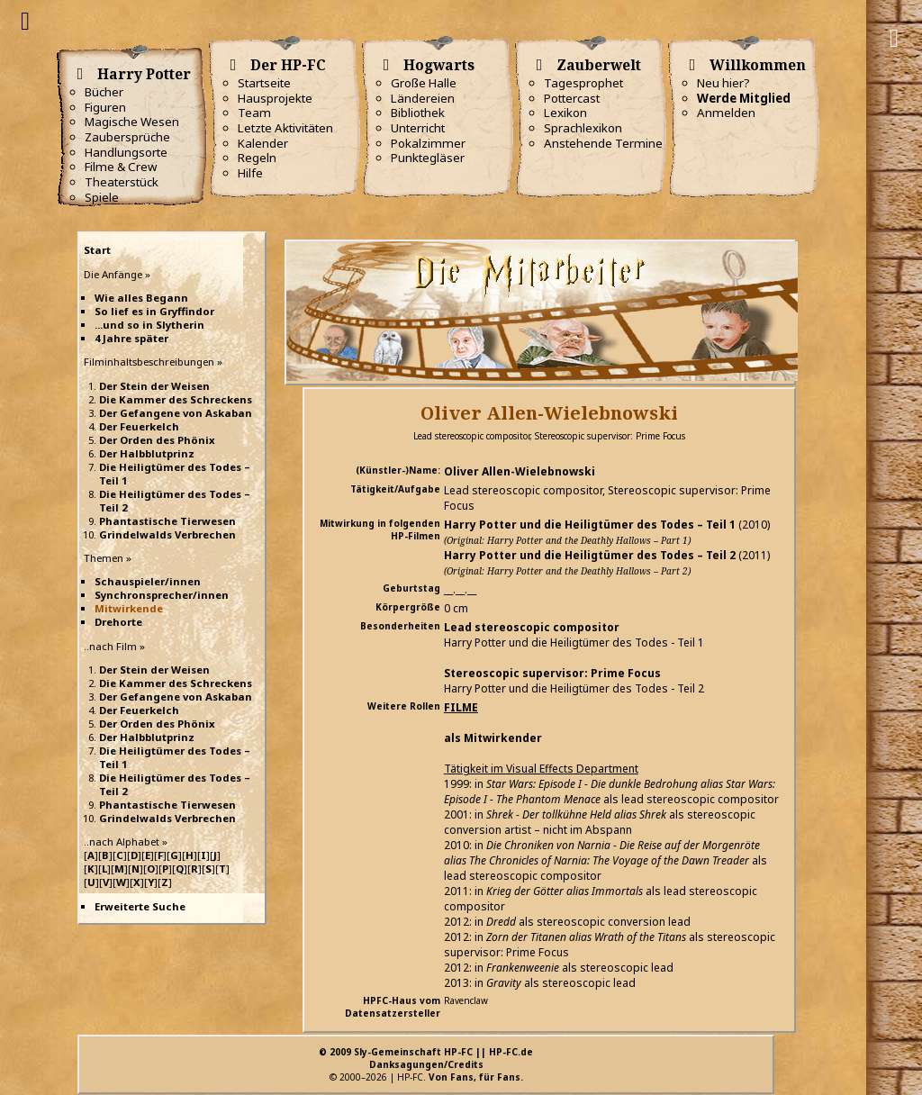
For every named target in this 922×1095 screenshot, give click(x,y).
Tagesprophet (583, 83)
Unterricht (418, 128)
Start (97, 250)
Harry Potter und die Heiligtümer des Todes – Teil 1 (590, 524)
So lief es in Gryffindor (154, 311)
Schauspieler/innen (148, 581)
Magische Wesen (132, 121)
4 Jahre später (131, 338)
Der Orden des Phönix (157, 440)
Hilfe (250, 173)
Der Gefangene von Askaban (175, 413)
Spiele (102, 197)
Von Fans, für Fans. (476, 1077)
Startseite (264, 83)
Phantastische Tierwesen (167, 521)
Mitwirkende (129, 608)
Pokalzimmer (428, 143)
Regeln (257, 157)
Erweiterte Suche (140, 906)
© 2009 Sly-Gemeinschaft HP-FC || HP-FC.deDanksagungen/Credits (426, 1058)
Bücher (104, 92)
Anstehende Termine (603, 143)
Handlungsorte (126, 152)
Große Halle (423, 83)
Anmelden (726, 112)
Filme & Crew (121, 166)
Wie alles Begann (141, 297)
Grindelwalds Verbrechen (167, 534)
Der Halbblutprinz (146, 453)
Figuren (105, 107)
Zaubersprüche (127, 137)
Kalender (263, 143)
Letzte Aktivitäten (285, 128)
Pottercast (572, 98)
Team (254, 112)
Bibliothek (418, 112)
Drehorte (118, 622)
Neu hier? (723, 83)
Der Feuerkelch (139, 426)
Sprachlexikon (583, 128)
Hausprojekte (275, 98)
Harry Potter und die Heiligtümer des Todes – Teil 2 (590, 555)
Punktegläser (428, 157)
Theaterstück (121, 182)
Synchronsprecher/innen (162, 595)
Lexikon (565, 112)
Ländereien (423, 98)
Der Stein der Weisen (154, 386)
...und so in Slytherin (149, 324)
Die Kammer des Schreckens (175, 399)
